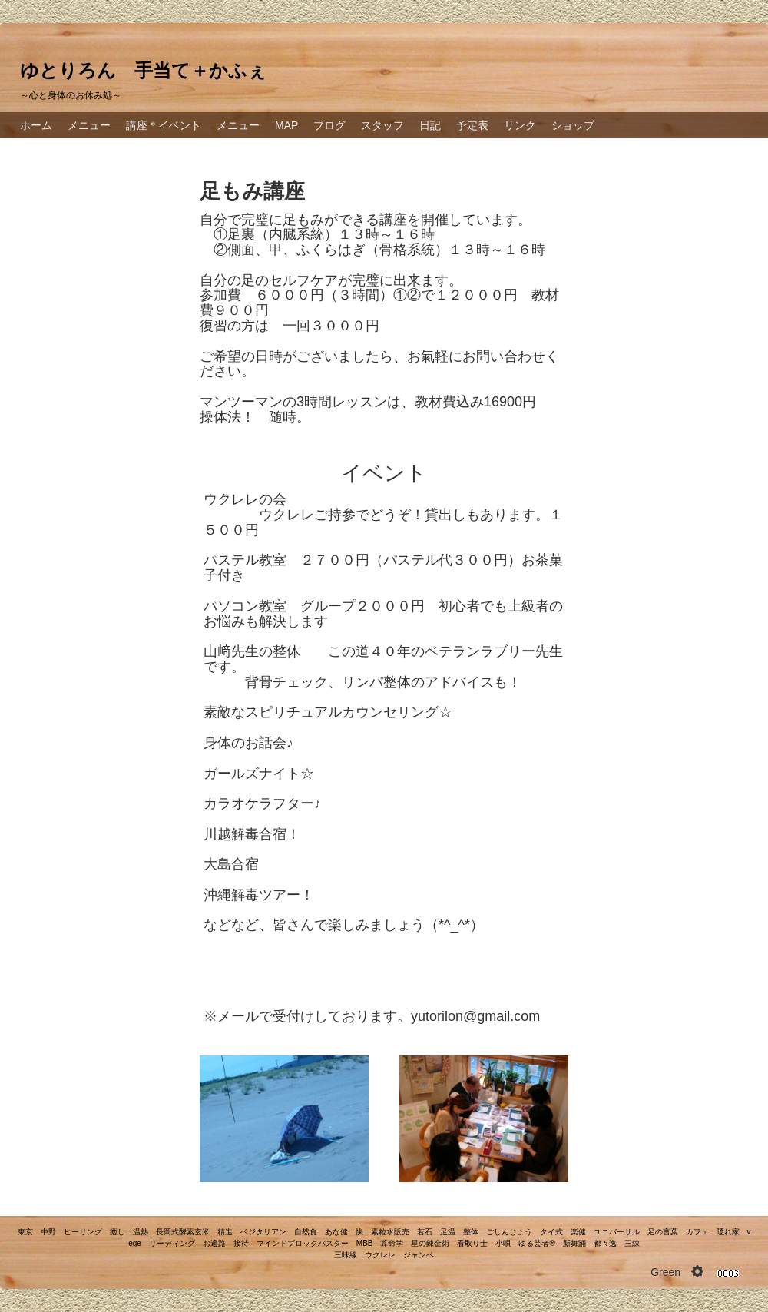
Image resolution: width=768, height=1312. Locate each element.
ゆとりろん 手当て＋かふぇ (143, 70)
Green (665, 1272)
